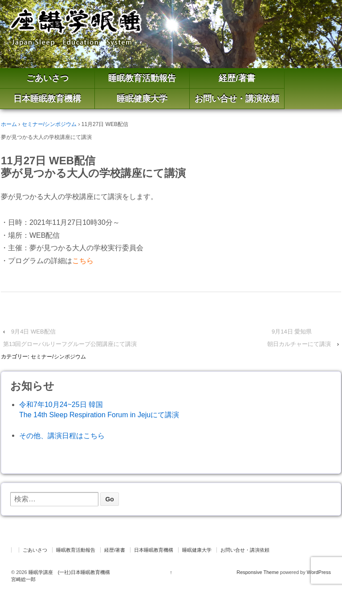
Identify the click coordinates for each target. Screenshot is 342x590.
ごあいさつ (47, 78)
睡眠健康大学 (142, 98)
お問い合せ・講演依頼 (237, 98)
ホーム (9, 124)
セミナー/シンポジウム (49, 124)
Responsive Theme (257, 572)
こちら (83, 260)
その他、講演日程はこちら (62, 435)
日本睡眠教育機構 (47, 98)
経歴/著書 (237, 78)
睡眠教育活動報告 (142, 78)
